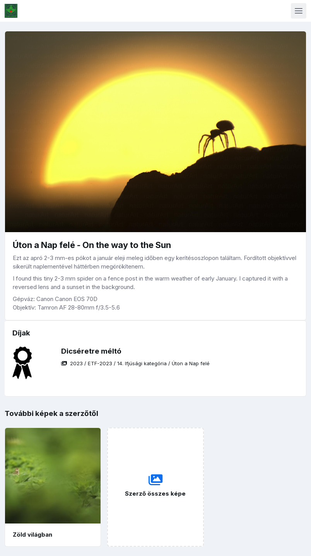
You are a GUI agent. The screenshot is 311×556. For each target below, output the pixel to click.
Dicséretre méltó (91, 351)
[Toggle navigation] (298, 11)
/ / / (135, 363)
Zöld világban (32, 534)
